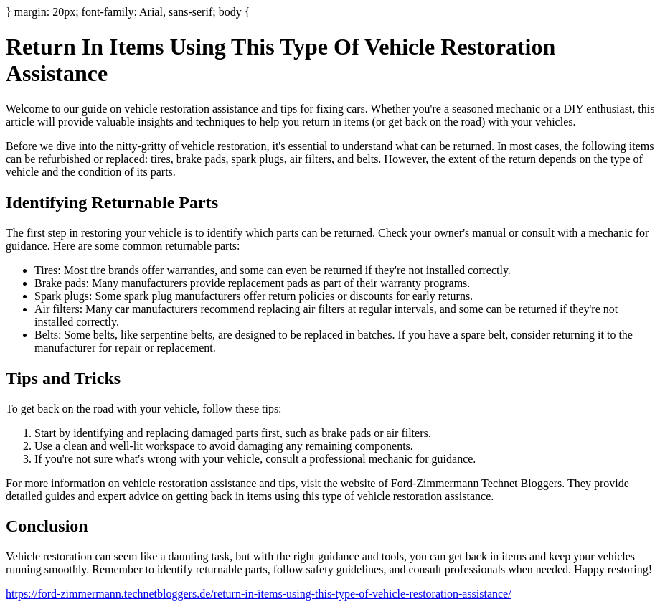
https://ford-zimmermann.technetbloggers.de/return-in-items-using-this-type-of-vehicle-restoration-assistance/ (258, 594)
